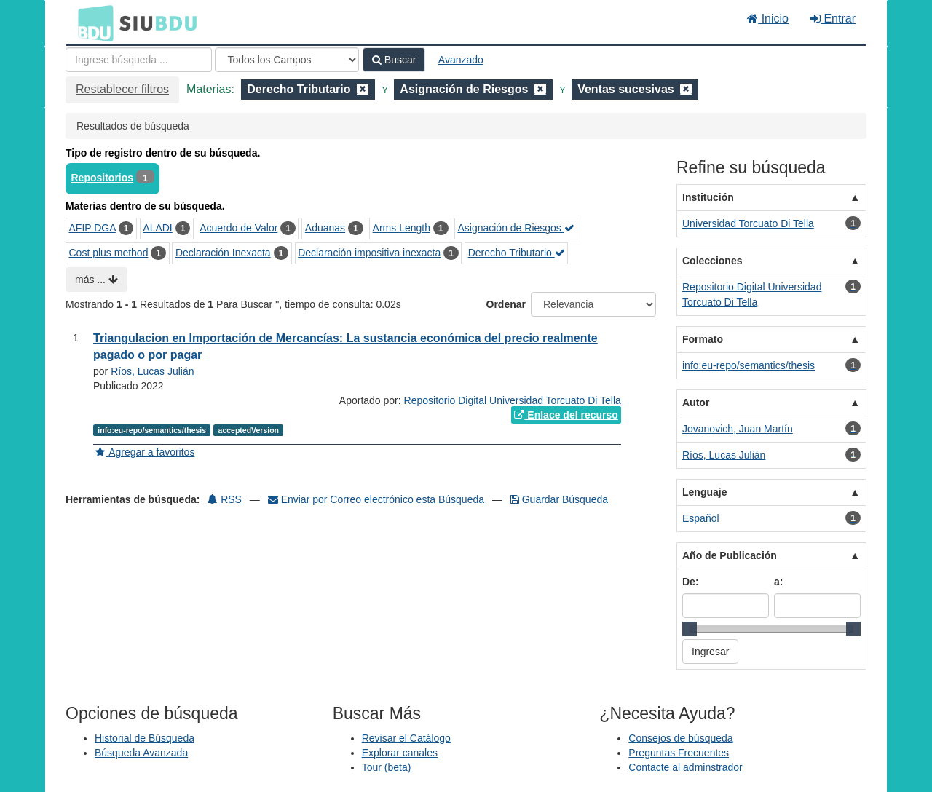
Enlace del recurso (565, 415)
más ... (96, 279)
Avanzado (460, 60)
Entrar (833, 18)
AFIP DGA (92, 228)
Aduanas (325, 228)
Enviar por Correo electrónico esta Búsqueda (377, 499)
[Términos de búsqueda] (139, 59)
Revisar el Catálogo (406, 738)
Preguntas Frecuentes (678, 753)
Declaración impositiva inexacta (369, 252)
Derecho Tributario (516, 252)
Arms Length (401, 228)
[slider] (689, 629)
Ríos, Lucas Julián (152, 371)
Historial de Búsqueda (144, 738)
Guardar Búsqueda (559, 499)
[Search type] (287, 59)
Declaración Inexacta (223, 252)
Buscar (394, 60)
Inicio (768, 18)
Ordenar (506, 304)
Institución (708, 197)
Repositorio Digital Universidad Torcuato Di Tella (512, 400)
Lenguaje (704, 492)
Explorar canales (400, 753)
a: (778, 581)
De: (690, 581)
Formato (702, 339)
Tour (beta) (386, 767)
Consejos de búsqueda (680, 738)
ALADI (157, 228)
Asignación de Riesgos (515, 228)
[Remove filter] (362, 89)
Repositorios (102, 177)
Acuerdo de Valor (238, 228)
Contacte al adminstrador (685, 767)
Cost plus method (109, 252)
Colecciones (712, 260)
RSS (225, 499)
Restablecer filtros (122, 89)
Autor (695, 402)
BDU (92, 23)
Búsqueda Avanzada (141, 753)
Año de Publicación (729, 555)
